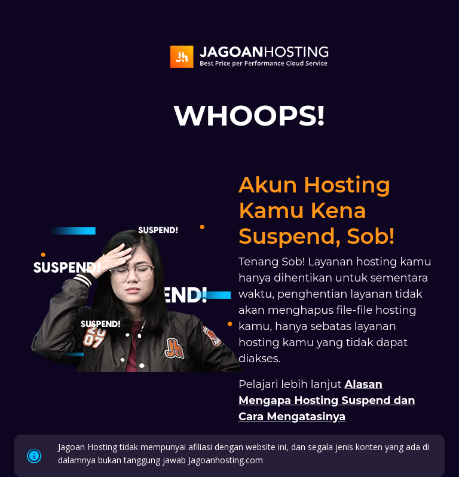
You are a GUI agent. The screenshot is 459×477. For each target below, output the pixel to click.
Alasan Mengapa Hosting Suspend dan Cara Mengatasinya (326, 400)
